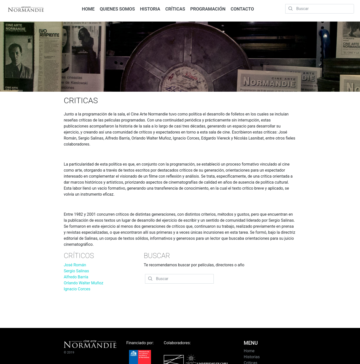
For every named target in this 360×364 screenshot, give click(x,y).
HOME (88, 9)
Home (249, 350)
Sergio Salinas (76, 271)
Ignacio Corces (77, 289)
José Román (75, 265)
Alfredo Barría (76, 277)
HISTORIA (150, 9)
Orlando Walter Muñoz (83, 283)
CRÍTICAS (175, 9)
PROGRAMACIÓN (208, 9)
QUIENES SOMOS (117, 9)
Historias (252, 356)
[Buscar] (319, 9)
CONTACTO (242, 9)
